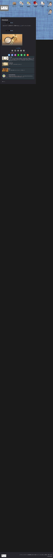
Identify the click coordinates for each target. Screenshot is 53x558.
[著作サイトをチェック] (9, 55)
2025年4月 (41, 307)
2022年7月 (41, 415)
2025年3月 (41, 310)
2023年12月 (41, 359)
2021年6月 (41, 458)
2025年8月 (41, 294)
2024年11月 (41, 324)
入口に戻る (41, 554)
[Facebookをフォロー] (12, 55)
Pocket (11, 22)
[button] (24, 51)
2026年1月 (41, 278)
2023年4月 (41, 386)
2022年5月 (41, 422)
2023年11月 (41, 363)
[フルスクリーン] (50, 30)
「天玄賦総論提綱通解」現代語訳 (44, 110)
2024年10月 (41, 327)
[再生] (39, 30)
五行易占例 (41, 132)
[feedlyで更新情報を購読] (25, 55)
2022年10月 (41, 405)
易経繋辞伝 (41, 149)
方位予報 (41, 142)
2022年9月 (41, 409)
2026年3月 (41, 271)
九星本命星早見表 (42, 129)
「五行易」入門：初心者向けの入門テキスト (45, 197)
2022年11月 (41, 402)
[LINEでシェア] (18, 51)
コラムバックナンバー (43, 119)
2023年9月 (41, 369)
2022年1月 (41, 435)
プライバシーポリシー (43, 126)
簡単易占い (41, 155)
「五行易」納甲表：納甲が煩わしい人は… (45, 202)
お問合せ (41, 239)
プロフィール (42, 163)
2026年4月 (41, 268)
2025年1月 (41, 317)
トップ (40, 123)
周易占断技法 (43, 226)
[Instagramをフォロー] (15, 55)
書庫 (40, 152)
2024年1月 (41, 356)
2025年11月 (41, 284)
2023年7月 (41, 376)
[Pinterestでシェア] (21, 51)
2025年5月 (41, 304)
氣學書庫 (41, 170)
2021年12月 (41, 438)
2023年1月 (41, 395)
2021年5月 (41, 461)
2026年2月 (41, 274)
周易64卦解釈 (42, 136)
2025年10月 (41, 287)
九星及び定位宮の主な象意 (45, 189)
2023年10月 (41, 366)
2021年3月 (41, 467)
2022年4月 (41, 425)
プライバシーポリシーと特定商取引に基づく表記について (29, 554)
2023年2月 (41, 392)
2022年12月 (41, 399)
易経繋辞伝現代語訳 (44, 229)
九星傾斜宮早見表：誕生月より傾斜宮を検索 (45, 184)
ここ (21, 25)
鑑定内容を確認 (42, 159)
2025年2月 (41, 314)
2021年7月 (41, 454)
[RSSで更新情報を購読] (28, 55)
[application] (45, 27)
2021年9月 (41, 448)
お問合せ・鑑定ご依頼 (48, 554)
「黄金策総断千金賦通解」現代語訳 (44, 115)
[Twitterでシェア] (12, 51)
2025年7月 (41, 297)
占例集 (40, 232)
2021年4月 (41, 464)
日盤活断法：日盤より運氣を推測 (45, 174)
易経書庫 (42, 193)
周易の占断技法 (42, 139)
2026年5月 (41, 265)
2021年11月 (41, 441)
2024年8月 (41, 333)
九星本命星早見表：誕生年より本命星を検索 (45, 179)
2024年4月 (41, 346)
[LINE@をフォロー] (18, 55)
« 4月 (39, 256)
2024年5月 (41, 343)
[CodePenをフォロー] (21, 55)
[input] (45, 78)
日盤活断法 (41, 146)
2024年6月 (41, 340)
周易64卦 (42, 222)
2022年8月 (41, 412)
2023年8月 (41, 373)
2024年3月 (41, 350)
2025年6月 (41, 301)
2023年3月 (41, 389)
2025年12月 (41, 281)
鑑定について (42, 235)
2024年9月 (41, 330)
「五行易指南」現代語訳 (44, 106)
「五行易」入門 (42, 103)
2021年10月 (41, 445)
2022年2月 (41, 432)
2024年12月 (41, 320)
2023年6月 (41, 379)
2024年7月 (41, 337)
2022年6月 (41, 418)
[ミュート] (48, 30)
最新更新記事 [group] (43, 34)
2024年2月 (41, 353)
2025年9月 (41, 291)
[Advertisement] (45, 542)
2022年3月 (41, 428)
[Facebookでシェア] (15, 51)
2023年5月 (41, 382)
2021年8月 (41, 451)
